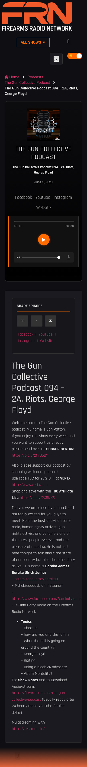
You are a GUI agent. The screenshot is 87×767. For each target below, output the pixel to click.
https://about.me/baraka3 (36, 579)
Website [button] (46, 340)
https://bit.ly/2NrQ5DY (30, 455)
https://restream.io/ (28, 728)
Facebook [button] (25, 334)
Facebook (23, 197)
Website (43, 208)
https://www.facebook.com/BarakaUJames (47, 598)
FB (22, 321)
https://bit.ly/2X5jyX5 (37, 497)
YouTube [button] (45, 334)
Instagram (63, 197)
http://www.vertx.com (30, 484)
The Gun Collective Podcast (27, 82)
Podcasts (35, 77)
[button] (68, 41)
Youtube (42, 197)
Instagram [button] (26, 340)
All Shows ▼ (33, 42)
